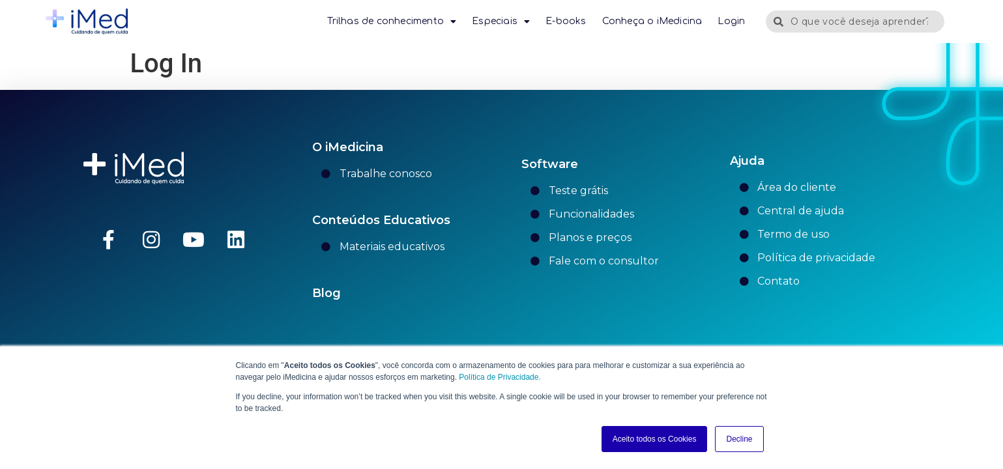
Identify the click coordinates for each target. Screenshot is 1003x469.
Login (731, 21)
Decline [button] (739, 439)
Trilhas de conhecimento (391, 21)
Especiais (501, 21)
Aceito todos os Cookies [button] (655, 439)
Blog (326, 293)
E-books (565, 21)
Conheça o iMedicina (652, 21)
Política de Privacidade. (499, 377)
